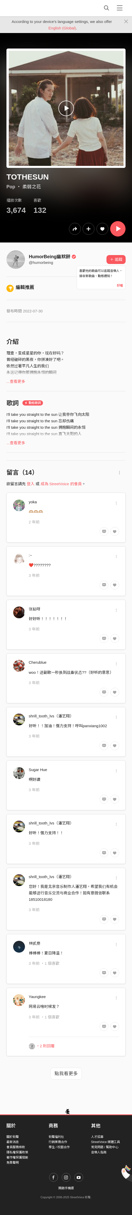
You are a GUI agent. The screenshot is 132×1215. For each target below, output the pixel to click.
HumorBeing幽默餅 (52, 256)
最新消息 (12, 1142)
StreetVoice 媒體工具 (105, 1142)
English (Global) (62, 28)
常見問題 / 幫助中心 (104, 1147)
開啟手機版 (66, 1188)
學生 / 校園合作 (59, 1147)
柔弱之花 (31, 186)
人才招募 (97, 1137)
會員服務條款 (15, 1147)
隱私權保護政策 (17, 1152)
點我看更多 (66, 1073)
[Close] (126, 22)
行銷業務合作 (58, 1142)
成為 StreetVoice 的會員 (61, 484)
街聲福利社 (56, 1137)
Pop (10, 186)
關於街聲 (12, 1137)
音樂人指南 (99, 1152)
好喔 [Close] (120, 285)
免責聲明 (12, 1162)
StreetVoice (27, 8)
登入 (30, 484)
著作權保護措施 (17, 1157)
